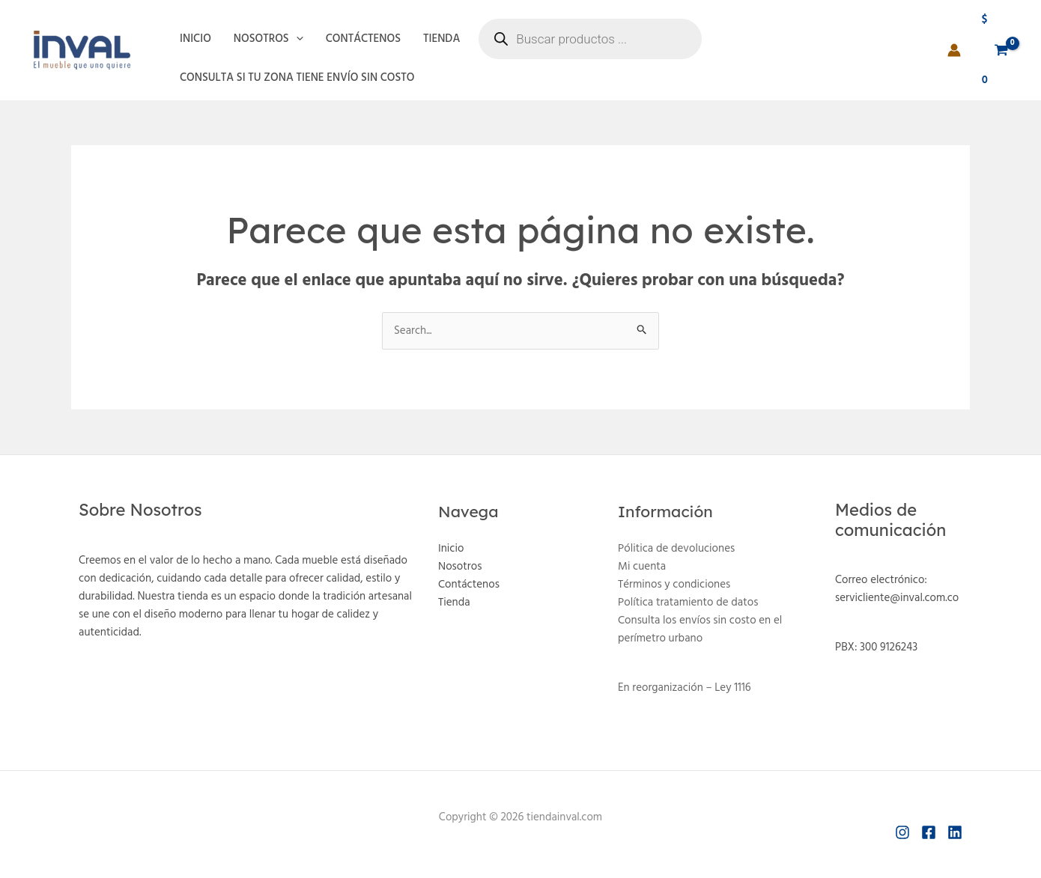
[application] (296, 39)
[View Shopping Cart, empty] (995, 50)
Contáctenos (363, 39)
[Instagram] (902, 832)
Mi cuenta (642, 567)
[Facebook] (928, 832)
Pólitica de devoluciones (676, 549)
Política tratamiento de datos (688, 603)
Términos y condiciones (674, 585)
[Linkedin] (954, 832)
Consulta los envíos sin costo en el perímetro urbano (700, 629)
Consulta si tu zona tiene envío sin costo (297, 78)
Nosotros (268, 39)
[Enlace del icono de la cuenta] (954, 50)
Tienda (441, 39)
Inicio (195, 39)
